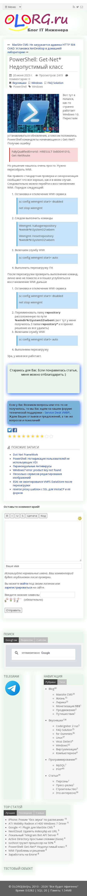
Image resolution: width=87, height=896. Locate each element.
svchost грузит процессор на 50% (30, 843)
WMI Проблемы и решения (26, 850)
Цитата (32, 515)
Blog (53, 689)
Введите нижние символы (22, 595)
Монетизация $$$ (68, 706)
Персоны (62, 781)
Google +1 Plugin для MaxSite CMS (30, 827)
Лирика (62, 702)
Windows (36, 83)
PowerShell (20, 86)
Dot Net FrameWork (25, 454)
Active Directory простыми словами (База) (35, 839)
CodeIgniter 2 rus (67, 726)
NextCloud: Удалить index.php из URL (32, 831)
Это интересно (67, 793)
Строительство (66, 789)
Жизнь (61, 698)
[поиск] (43, 653)
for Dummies (65, 733)
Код (43, 515)
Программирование (63, 759)
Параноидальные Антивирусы (32, 466)
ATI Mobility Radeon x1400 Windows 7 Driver (37, 823)
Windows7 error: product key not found (37, 470)
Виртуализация (67, 749)
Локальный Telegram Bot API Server (32, 835)
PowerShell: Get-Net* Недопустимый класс (36, 846)
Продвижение (66, 710)
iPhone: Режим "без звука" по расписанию (36, 819)
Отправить (13, 610)
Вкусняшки (19, 83)
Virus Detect (64, 741)
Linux (60, 737)
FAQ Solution (55, 83)
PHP (60, 769)
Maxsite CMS (65, 694)
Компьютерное (66, 753)
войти (24, 583)
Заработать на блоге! (22, 854)
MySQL (61, 765)
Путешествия (65, 714)
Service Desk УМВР (57, 412)
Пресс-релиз (65, 785)
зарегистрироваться (18, 587)
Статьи (54, 775)
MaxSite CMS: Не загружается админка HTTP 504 (43, 44)
